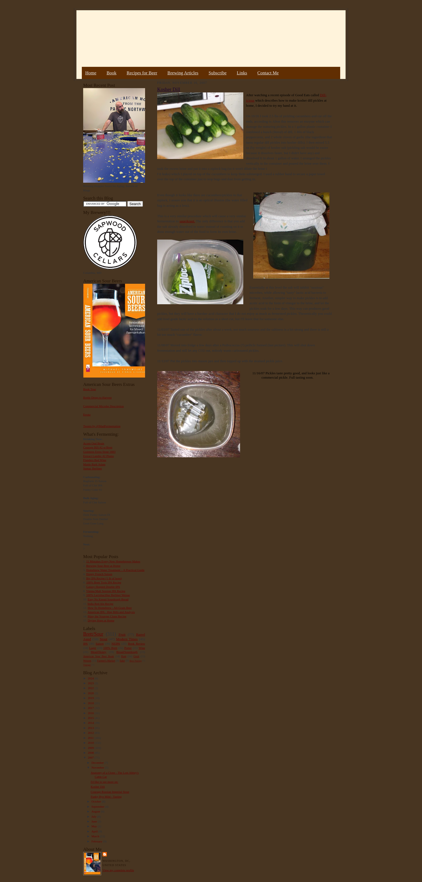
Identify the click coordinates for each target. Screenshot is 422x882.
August (96, 811)
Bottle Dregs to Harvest (97, 397)
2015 (91, 718)
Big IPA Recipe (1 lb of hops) (104, 578)
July (94, 816)
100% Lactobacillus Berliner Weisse (108, 595)
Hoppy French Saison (99, 574)
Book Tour (89, 389)
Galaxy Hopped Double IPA (103, 586)
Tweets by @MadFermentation (102, 426)
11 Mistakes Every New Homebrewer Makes (113, 561)
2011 (91, 737)
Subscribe (218, 72)
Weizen (87, 660)
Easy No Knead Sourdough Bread (108, 599)
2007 (91, 757)
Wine (142, 647)
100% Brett (110, 647)
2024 (91, 678)
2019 (91, 698)
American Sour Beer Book (98, 656)
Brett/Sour (93, 634)
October (97, 801)
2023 (91, 683)
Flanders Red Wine (94, 460)
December (98, 762)
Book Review (136, 643)
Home (90, 72)
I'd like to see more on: (104, 781)
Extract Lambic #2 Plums (98, 456)
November (98, 767)
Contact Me (268, 72)
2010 (91, 742)
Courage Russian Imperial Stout (110, 791)
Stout (103, 639)
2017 (91, 708)
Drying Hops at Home (101, 620)
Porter (128, 647)
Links (242, 72)
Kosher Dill (98, 786)
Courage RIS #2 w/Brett (97, 447)
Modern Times (127, 639)
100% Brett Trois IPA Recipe (103, 582)
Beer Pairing (135, 660)
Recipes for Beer (142, 72)
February (97, 841)
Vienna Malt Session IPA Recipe (105, 591)
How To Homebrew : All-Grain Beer (110, 607)
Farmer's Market (106, 660)
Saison (100, 643)
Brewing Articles (182, 72)
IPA (85, 643)
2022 (91, 688)
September (98, 806)
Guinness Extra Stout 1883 (99, 451)
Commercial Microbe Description (103, 406)
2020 (91, 693)
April (95, 831)
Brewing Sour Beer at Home (103, 565)
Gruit (136, 656)
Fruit (121, 634)
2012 (91, 732)
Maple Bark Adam (94, 464)
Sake (122, 660)
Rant (123, 656)
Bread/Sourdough (127, 651)
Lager (92, 647)
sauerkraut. (187, 221)
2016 (91, 713)
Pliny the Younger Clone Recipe (107, 616)
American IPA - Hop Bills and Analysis (111, 612)
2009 (91, 747)
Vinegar (87, 664)
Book (112, 72)
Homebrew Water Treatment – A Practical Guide (115, 570)
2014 (91, 722)
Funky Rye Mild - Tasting (106, 796)
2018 (91, 703)
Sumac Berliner (92, 468)
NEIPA (115, 643)
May (95, 826)
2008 (91, 752)
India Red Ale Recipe (100, 603)
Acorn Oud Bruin (93, 443)
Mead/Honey (98, 651)
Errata (86, 414)
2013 (91, 727)
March (96, 836)
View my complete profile (118, 870)
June (95, 821)
